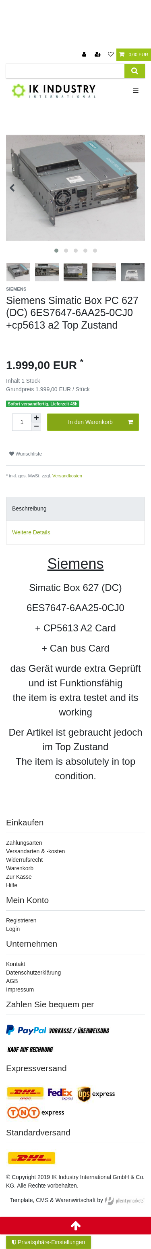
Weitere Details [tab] (31, 532)
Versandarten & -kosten (35, 851)
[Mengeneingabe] (21, 422)
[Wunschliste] (110, 55)
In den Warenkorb (100, 422)
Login (13, 929)
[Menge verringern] (36, 426)
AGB (12, 981)
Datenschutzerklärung (33, 972)
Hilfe (11, 885)
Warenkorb (19, 868)
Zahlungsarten (24, 843)
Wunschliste (25, 454)
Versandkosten (67, 475)
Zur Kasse (19, 876)
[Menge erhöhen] (36, 418)
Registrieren (21, 920)
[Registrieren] (98, 55)
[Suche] (134, 71)
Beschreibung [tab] (29, 508)
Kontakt (15, 964)
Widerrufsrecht (24, 860)
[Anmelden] (85, 55)
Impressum (20, 989)
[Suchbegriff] (65, 71)
